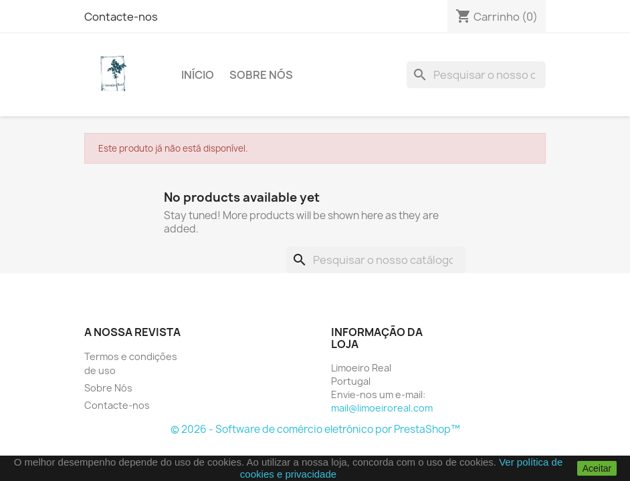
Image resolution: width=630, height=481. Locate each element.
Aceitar (597, 468)
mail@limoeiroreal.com (382, 408)
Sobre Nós (261, 74)
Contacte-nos (121, 16)
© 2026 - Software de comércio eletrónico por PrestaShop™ (315, 429)
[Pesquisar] (476, 74)
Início (197, 74)
